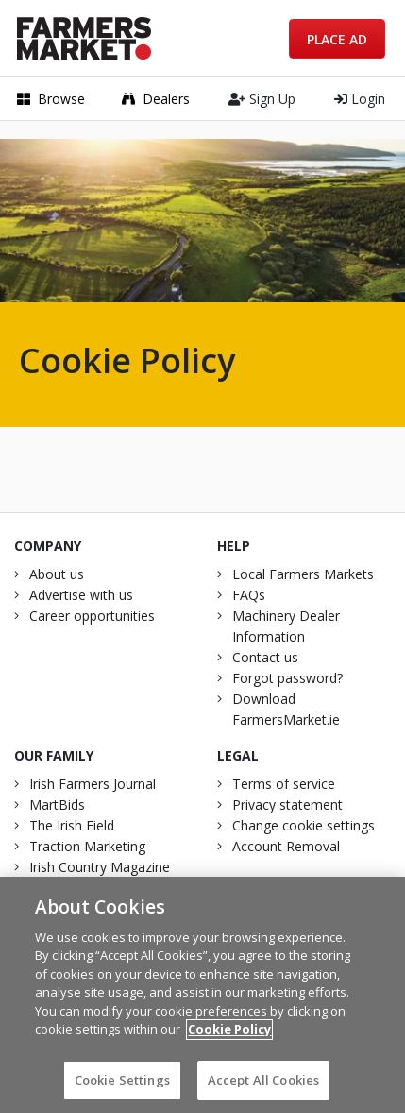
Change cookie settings (303, 825)
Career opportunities (92, 616)
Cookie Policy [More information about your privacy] (229, 1035)
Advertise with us (81, 595)
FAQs (248, 595)
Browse (51, 99)
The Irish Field (71, 825)
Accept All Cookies (263, 1086)
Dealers (156, 99)
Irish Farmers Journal (92, 784)
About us (56, 574)
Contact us (265, 657)
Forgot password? (287, 678)
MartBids (57, 804)
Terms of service (283, 784)
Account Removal (286, 846)
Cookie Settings (122, 1086)
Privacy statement (287, 804)
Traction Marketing (87, 846)
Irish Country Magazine (99, 867)
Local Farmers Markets (303, 574)
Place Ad (337, 39)
